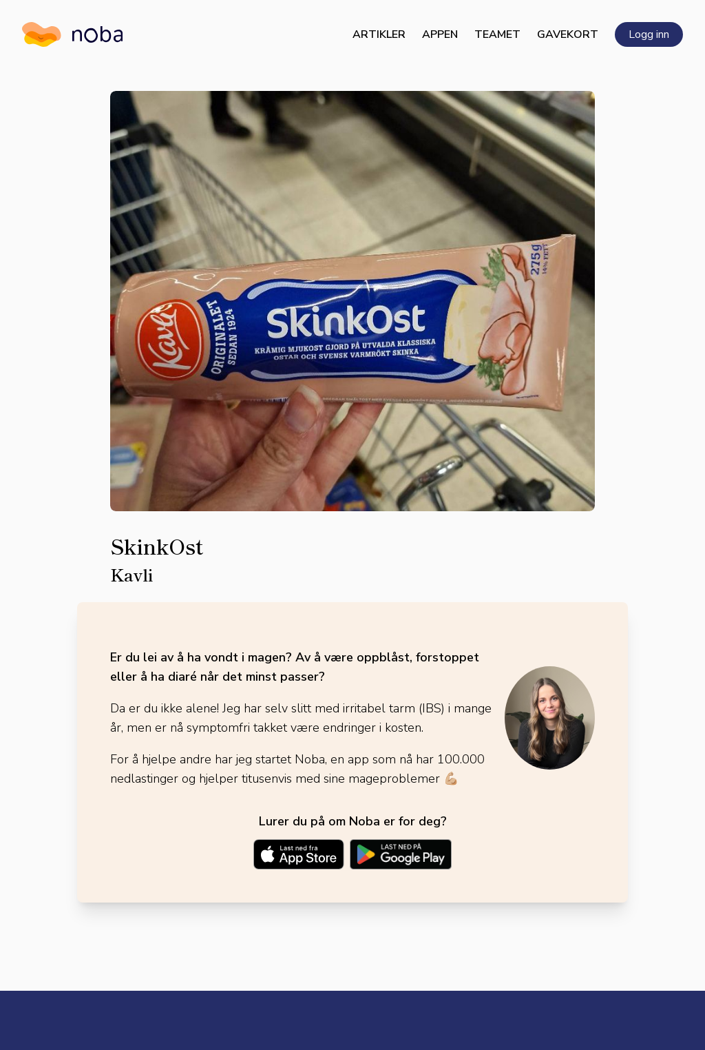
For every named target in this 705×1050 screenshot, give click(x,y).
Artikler (379, 34)
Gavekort (567, 34)
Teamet (497, 34)
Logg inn (649, 34)
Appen (440, 34)
